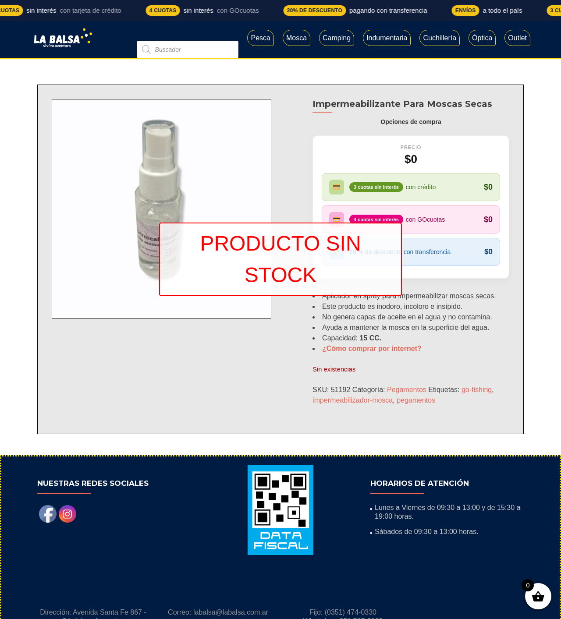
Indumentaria (386, 38)
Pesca (260, 38)
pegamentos (416, 400)
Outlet (517, 38)
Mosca (296, 38)
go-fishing (477, 389)
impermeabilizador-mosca (352, 400)
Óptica (482, 38)
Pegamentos (406, 389)
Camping (337, 38)
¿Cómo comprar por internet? (372, 348)
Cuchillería (439, 38)
